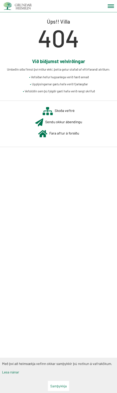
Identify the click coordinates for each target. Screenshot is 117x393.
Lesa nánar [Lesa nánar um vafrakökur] (10, 372)
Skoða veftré (59, 111)
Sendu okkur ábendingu (58, 122)
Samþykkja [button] (58, 386)
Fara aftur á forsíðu (58, 133)
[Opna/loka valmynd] (111, 6)
